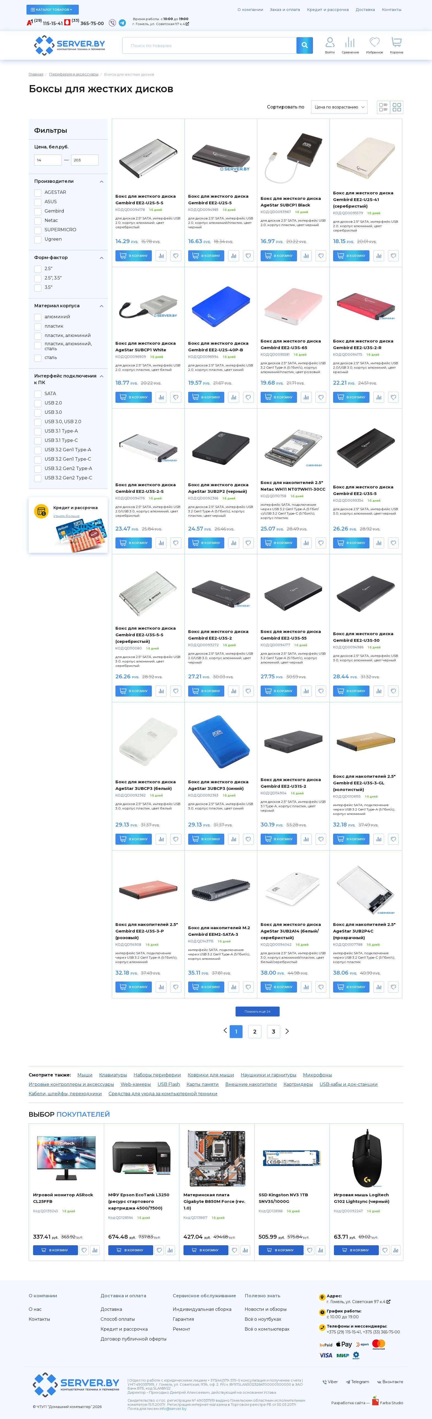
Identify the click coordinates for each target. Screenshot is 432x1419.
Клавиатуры (113, 1075)
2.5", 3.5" (53, 278)
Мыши (85, 1075)
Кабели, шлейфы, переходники (65, 1093)
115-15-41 (53, 23)
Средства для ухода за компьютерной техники (163, 1093)
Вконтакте (390, 1381)
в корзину (58, 1250)
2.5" (48, 268)
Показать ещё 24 (258, 1011)
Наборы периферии (157, 1075)
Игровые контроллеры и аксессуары (71, 1084)
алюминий (57, 316)
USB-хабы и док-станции (349, 1084)
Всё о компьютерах (267, 1329)
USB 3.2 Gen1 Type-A (68, 449)
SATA (50, 393)
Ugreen (53, 239)
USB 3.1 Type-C (61, 440)
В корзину (134, 255)
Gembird (54, 211)
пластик (54, 326)
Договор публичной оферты (134, 1339)
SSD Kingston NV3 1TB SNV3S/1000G (283, 1198)
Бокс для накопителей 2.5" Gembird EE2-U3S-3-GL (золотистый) (364, 783)
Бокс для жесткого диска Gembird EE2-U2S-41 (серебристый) (363, 199)
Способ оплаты (118, 1319)
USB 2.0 (53, 403)
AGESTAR (55, 192)
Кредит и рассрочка (328, 9)
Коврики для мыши (211, 1075)
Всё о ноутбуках (263, 1319)
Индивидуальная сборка (202, 1309)
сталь (51, 357)
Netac (51, 220)
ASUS (51, 201)
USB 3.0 (53, 412)
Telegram (357, 1381)
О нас (35, 1309)
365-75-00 (92, 23)
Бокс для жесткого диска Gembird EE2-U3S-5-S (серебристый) (145, 635)
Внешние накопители (251, 1084)
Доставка (365, 9)
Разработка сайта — (351, 1403)
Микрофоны (317, 1075)
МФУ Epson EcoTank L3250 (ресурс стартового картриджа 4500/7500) (138, 1201)
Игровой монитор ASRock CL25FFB (63, 1198)
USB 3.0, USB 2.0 (63, 421)
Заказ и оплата (285, 9)
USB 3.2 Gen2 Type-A (68, 468)
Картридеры (298, 1084)
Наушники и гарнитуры (268, 1075)
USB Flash (169, 1084)
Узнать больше (66, 516)
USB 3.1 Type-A (61, 431)
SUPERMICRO (60, 229)
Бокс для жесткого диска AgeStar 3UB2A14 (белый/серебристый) (291, 931)
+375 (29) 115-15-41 (344, 1332)
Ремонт (181, 1329)
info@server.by (173, 1409)
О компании (250, 9)
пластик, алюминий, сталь (68, 346)
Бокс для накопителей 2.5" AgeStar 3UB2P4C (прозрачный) (364, 931)
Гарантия (183, 1319)
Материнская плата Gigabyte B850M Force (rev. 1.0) (214, 1201)
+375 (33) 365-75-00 (381, 1332)
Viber (330, 1381)
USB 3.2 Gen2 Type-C (68, 477)
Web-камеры (136, 1084)
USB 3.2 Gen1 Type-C (68, 459)
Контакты (391, 9)
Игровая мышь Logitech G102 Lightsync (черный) (361, 1198)
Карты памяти (203, 1084)
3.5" (48, 287)
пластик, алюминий (68, 335)
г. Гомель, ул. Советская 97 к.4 (161, 24)
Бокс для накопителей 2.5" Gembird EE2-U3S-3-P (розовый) (146, 931)
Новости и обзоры (266, 1309)
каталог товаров (51, 10)
